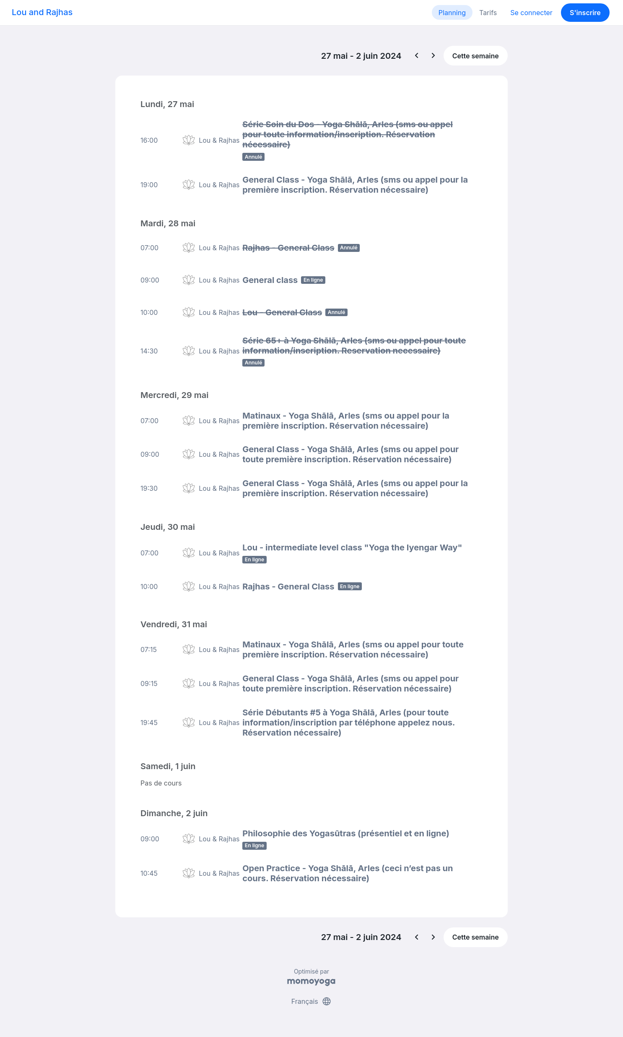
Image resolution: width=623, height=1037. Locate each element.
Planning (452, 12)
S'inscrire (585, 12)
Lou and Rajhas (42, 12)
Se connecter (531, 12)
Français (311, 998)
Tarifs (488, 12)
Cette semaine (475, 56)
